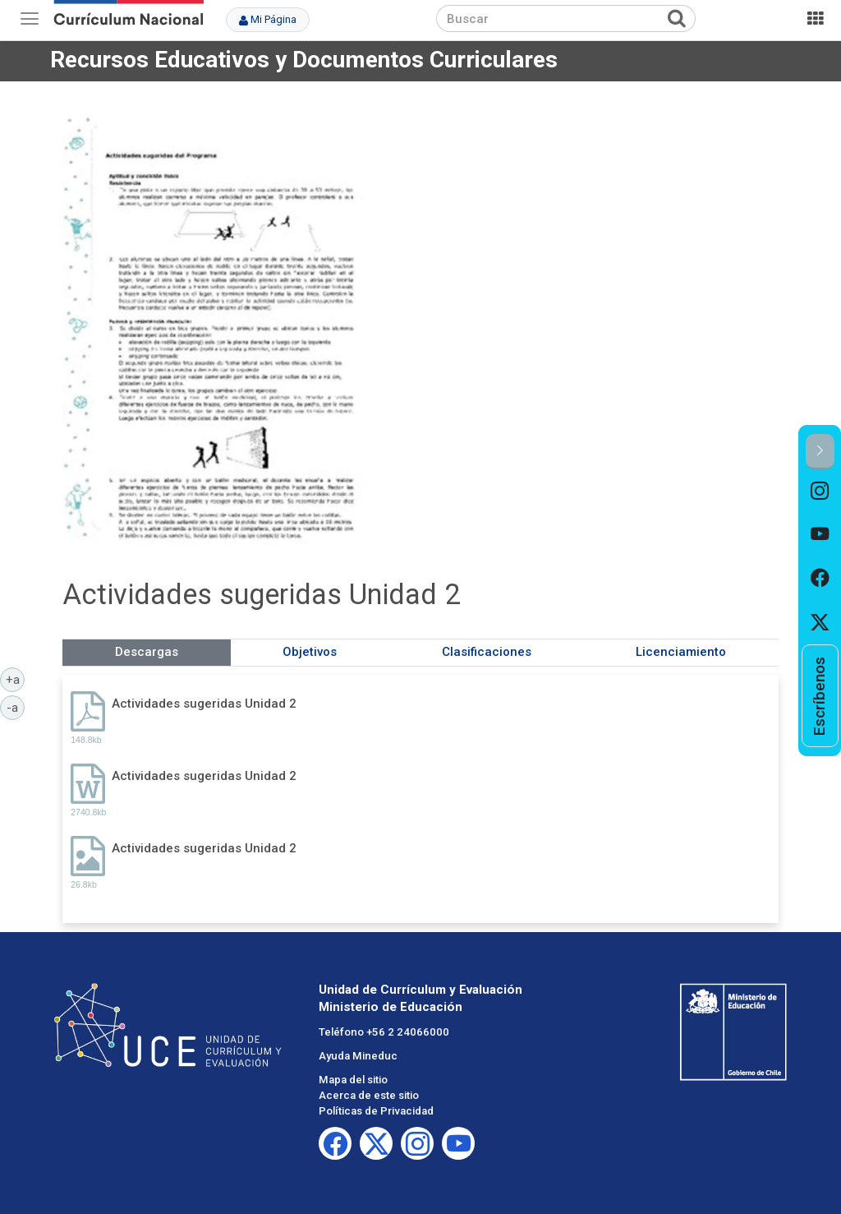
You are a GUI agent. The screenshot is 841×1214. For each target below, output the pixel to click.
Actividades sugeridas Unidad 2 (204, 703)
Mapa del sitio (353, 1079)
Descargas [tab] (146, 651)
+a (15, 679)
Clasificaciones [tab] (486, 651)
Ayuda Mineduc (358, 1056)
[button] (820, 451)
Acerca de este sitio (369, 1095)
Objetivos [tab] (310, 651)
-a (16, 707)
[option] (820, 491)
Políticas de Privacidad (376, 1111)
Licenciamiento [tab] (681, 651)
